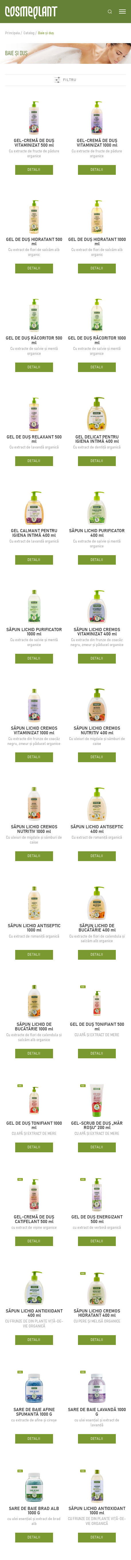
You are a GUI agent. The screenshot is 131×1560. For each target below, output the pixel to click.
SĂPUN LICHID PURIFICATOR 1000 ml (34, 632)
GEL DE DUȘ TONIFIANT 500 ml (97, 1026)
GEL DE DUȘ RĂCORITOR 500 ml (34, 340)
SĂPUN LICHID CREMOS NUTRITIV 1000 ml (34, 829)
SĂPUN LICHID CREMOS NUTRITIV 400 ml (97, 730)
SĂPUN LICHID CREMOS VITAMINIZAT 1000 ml (34, 730)
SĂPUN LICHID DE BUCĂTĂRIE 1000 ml (34, 1026)
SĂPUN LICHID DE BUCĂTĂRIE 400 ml (97, 928)
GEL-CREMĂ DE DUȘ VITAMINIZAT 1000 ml (97, 143)
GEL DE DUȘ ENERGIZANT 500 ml (96, 1219)
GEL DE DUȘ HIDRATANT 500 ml (34, 241)
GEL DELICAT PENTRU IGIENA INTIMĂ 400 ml (97, 439)
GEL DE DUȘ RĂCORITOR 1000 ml (97, 340)
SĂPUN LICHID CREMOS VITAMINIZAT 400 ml (97, 632)
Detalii (34, 170)
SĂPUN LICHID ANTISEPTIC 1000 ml (34, 928)
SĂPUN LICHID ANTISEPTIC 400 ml (97, 829)
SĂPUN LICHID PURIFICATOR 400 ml (97, 533)
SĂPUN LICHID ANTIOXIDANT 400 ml (34, 1313)
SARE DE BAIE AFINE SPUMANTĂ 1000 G (34, 1412)
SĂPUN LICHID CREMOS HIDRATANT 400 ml (97, 1313)
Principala (12, 33)
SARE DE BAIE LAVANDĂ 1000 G (97, 1412)
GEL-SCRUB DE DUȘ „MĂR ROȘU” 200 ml (97, 1125)
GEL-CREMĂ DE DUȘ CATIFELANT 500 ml (34, 1219)
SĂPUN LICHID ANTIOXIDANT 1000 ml (97, 1511)
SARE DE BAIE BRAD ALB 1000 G (34, 1511)
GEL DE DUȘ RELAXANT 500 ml (34, 439)
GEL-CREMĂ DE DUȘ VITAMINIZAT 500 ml (34, 143)
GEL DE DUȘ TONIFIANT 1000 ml (34, 1125)
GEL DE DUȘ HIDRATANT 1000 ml (97, 241)
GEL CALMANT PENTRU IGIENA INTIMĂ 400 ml (34, 533)
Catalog (29, 33)
